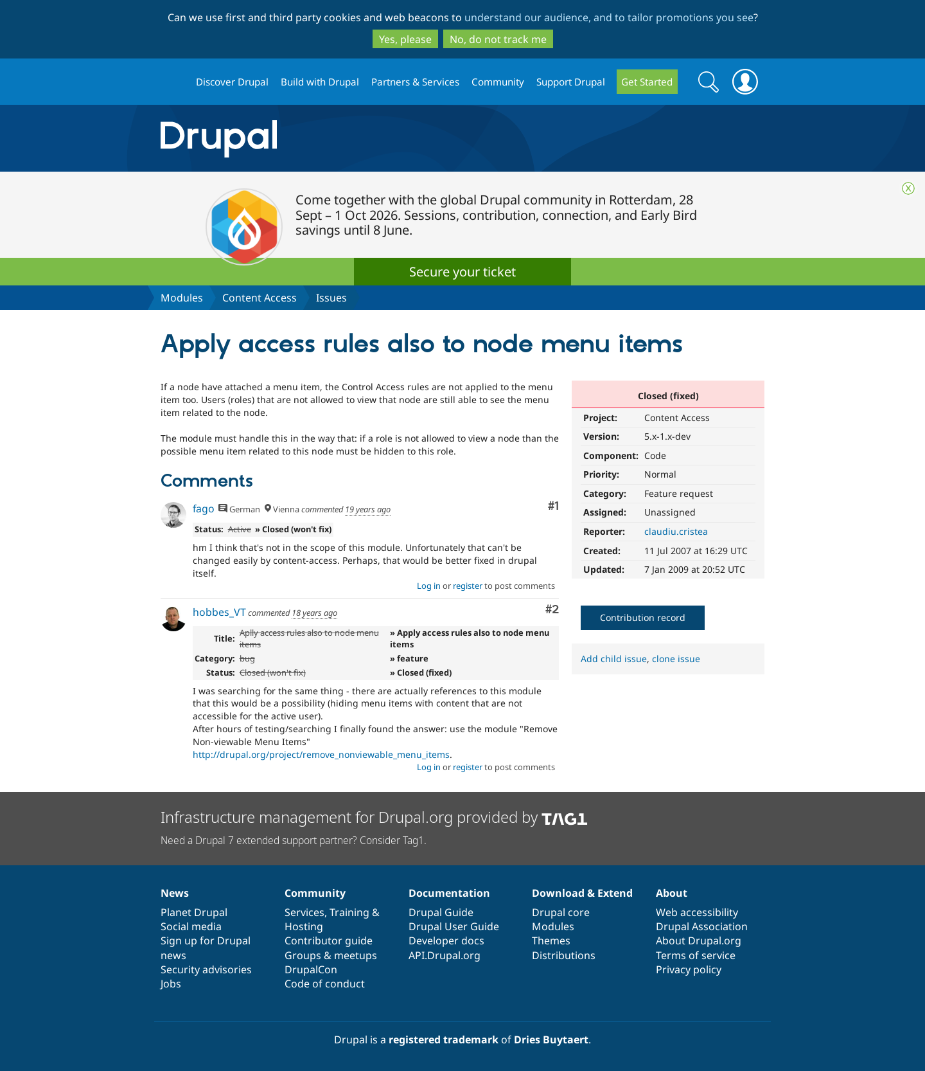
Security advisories (206, 969)
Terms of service (696, 955)
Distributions (563, 955)
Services (304, 912)
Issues (331, 298)
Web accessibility (697, 912)
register (467, 585)
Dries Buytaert (551, 1039)
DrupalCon (311, 969)
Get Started (647, 81)
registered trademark (443, 1039)
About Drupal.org (698, 940)
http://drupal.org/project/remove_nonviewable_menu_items (321, 754)
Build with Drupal (320, 81)
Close (908, 188)
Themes (551, 940)
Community (497, 81)
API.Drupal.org (444, 955)
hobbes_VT (219, 612)
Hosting (304, 926)
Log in (429, 585)
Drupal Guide (441, 912)
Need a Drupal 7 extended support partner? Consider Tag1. (294, 840)
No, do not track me (498, 39)
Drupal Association (702, 926)
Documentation (449, 893)
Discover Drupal (232, 81)
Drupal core (561, 912)
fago (204, 508)
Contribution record (642, 617)
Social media (191, 926)
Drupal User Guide (454, 926)
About (671, 893)
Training (349, 912)
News (175, 893)
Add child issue (614, 658)
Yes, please (405, 39)
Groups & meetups (331, 955)
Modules (182, 298)
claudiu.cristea (676, 531)
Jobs (171, 984)
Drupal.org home (173, 82)
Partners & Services (415, 81)
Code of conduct (325, 984)
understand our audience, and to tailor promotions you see (608, 17)
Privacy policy (688, 969)
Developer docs (446, 940)
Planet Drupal (194, 912)
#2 (552, 609)
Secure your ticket (462, 271)
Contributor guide (329, 940)
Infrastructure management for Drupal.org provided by (374, 816)
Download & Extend (582, 893)
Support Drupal (570, 81)
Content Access (259, 298)
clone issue (676, 658)
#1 (553, 506)
